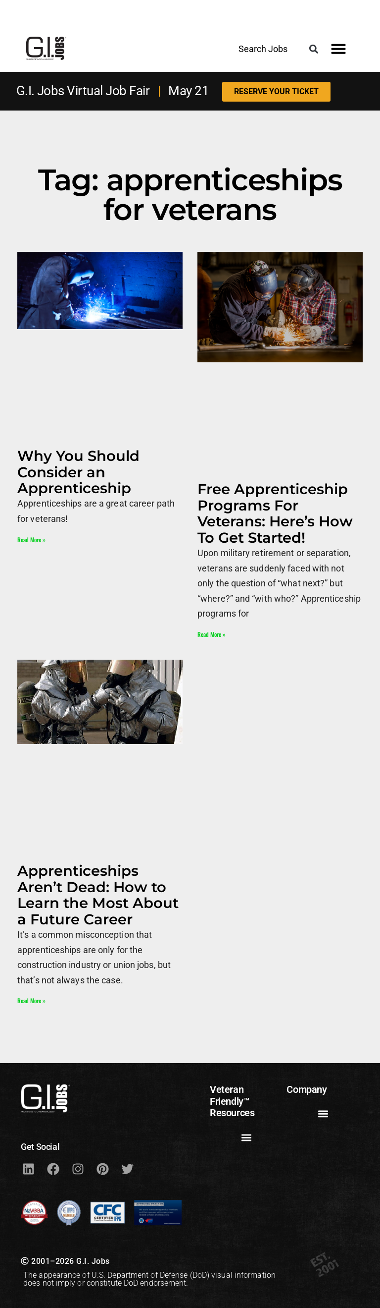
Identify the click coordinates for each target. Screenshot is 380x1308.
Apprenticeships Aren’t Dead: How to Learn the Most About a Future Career (98, 894)
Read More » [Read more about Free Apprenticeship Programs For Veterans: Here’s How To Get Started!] (211, 634)
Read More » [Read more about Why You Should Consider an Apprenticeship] (31, 539)
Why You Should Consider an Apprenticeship (78, 472)
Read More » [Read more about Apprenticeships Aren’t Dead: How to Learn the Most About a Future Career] (31, 1000)
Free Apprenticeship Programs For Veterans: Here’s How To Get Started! (275, 513)
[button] (313, 49)
